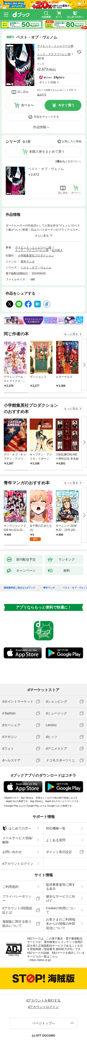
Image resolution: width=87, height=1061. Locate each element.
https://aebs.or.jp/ (40, 960)
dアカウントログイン (17, 863)
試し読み (23, 91)
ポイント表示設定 (59, 852)
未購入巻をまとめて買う (47, 151)
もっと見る (71, 334)
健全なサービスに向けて (60, 898)
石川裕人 (57, 250)
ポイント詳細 (47, 82)
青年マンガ (28, 261)
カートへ (27, 105)
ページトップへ (43, 1023)
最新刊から (74, 161)
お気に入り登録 (71, 141)
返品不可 (41, 94)
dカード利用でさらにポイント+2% (55, 90)
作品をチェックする (46, 116)
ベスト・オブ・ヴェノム (46, 169)
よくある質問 (55, 840)
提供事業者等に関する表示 (60, 887)
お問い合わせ (12, 852)
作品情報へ (41, 127)
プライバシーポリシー (17, 898)
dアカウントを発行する (43, 1000)
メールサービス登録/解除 (17, 840)
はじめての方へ (16, 828)
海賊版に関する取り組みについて (17, 923)
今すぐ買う (66, 105)
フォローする (79, 52)
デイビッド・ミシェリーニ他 (55, 46)
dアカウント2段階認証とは (17, 910)
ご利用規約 (10, 887)
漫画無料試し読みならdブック (19, 588)
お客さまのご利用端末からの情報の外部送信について (60, 924)
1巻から (60, 161)
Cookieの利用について (61, 910)
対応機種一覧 (55, 828)
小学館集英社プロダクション (36, 255)
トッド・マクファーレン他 (54, 54)
